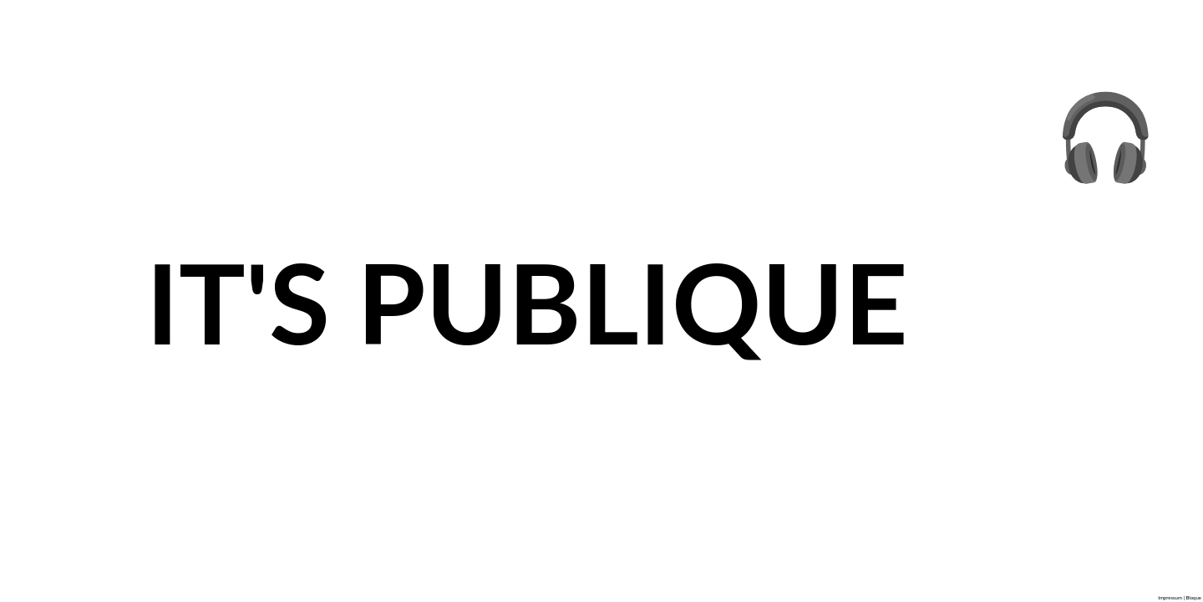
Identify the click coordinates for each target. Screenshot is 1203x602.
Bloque (1193, 597)
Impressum (1170, 597)
